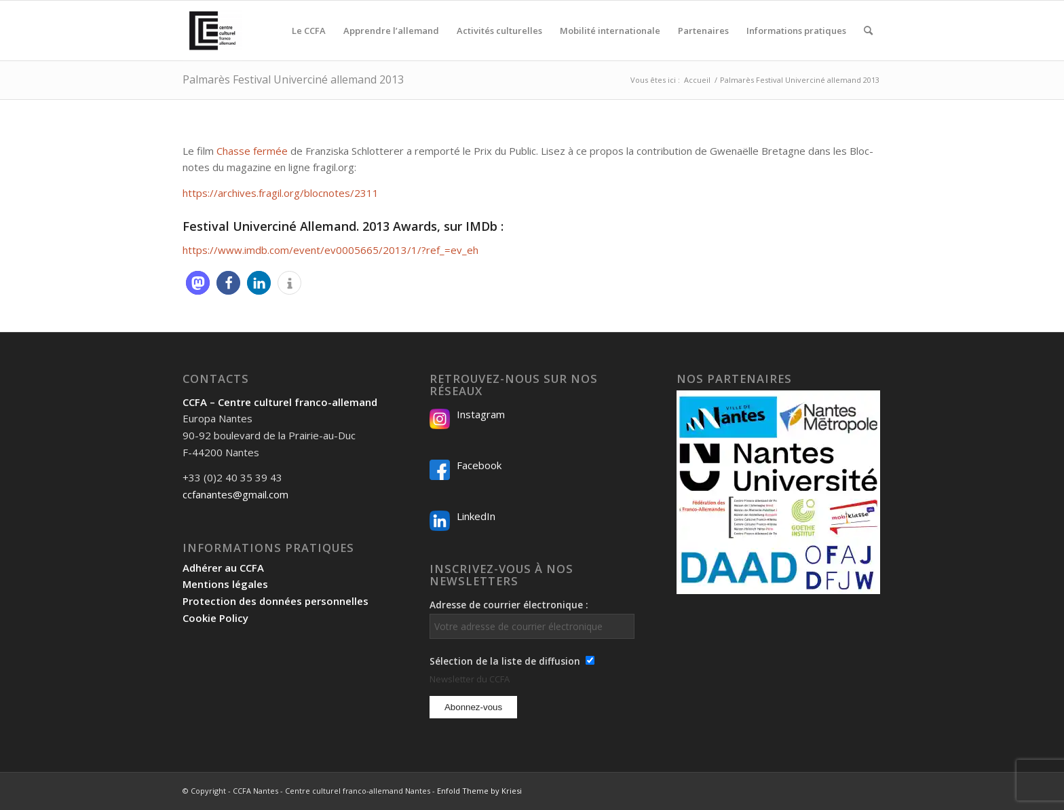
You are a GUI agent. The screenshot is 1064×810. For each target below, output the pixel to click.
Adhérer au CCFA (223, 567)
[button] (198, 283)
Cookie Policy (215, 618)
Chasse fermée (252, 151)
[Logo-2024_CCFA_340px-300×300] (212, 30)
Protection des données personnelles (275, 601)
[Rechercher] (868, 30)
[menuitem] (309, 30)
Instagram (481, 414)
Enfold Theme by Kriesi (479, 791)
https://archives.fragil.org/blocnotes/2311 (281, 193)
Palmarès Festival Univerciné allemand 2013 (293, 79)
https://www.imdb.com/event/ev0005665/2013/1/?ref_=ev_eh (330, 250)
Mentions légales (225, 584)
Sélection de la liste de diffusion (505, 661)
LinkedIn (476, 516)
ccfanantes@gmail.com (235, 494)
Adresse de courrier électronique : (532, 618)
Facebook (479, 465)
